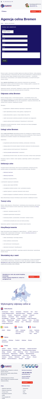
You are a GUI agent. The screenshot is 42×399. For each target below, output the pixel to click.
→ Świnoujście (21, 348)
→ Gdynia (9, 348)
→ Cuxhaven (4, 340)
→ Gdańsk (3, 348)
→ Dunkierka (36, 330)
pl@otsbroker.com (33, 6)
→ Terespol (20, 358)
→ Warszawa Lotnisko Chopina (29, 350)
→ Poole (30, 320)
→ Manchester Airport (20, 313)
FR (12, 1)
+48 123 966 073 (33, 5)
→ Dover (36, 311)
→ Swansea (16, 321)
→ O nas (24, 390)
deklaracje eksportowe (8, 175)
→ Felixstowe (25, 311)
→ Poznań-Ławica (5, 353)
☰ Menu (4, 11)
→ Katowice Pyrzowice (31, 348)
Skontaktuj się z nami (6, 262)
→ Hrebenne (3, 356)
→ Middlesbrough (10, 320)
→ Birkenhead (28, 321)
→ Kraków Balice (17, 350)
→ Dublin (3, 330)
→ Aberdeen (3, 316)
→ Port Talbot (36, 320)
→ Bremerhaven (4, 341)
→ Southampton (4, 311)
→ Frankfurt (17, 340)
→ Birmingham (23, 316)
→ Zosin (23, 356)
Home (2, 23)
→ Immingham (18, 311)
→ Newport (17, 320)
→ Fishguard (31, 315)
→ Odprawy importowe (6, 388)
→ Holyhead (29, 313)
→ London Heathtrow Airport (7, 313)
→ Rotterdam (18, 333)
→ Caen (30, 333)
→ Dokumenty (25, 388)
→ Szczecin (14, 348)
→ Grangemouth (17, 315)
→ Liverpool (35, 313)
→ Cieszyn (28, 356)
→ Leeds (3, 320)
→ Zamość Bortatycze (12, 358)
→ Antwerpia (22, 330)
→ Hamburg (23, 340)
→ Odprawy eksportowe (6, 390)
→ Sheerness (10, 321)
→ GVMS (3, 395)
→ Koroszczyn (25, 355)
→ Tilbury (11, 311)
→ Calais (30, 330)
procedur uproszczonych (13, 152)
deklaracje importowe (8, 172)
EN (6, 1)
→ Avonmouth (10, 316)
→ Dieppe (37, 331)
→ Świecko (10, 356)
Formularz (33, 11)
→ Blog (23, 391)
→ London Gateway (20, 318)
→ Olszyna (34, 356)
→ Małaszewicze (13, 353)
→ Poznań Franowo (5, 355)
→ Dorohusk (33, 355)
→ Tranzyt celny (4, 391)
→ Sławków (21, 353)
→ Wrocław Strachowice (6, 350)
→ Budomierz (17, 356)
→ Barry (17, 316)
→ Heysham (12, 318)
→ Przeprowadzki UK (5, 397)
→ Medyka (3, 358)
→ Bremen (29, 340)
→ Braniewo (26, 358)
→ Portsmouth (35, 321)
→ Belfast (8, 330)
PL (3, 1)
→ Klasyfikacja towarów (6, 393)
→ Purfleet (3, 321)
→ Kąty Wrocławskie (29, 353)
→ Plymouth (24, 320)
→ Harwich (3, 315)
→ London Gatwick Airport (7, 323)
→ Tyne (22, 321)
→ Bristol (30, 316)
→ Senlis (35, 333)
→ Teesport (9, 315)
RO (8, 1)
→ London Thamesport (31, 318)
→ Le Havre (31, 331)
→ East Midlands (4, 318)
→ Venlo (16, 330)
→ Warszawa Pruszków (16, 355)
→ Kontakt (24, 393)
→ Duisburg (10, 340)
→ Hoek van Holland (19, 331)
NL (10, 1)
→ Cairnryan (24, 315)
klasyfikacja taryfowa (30, 232)
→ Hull (31, 311)
